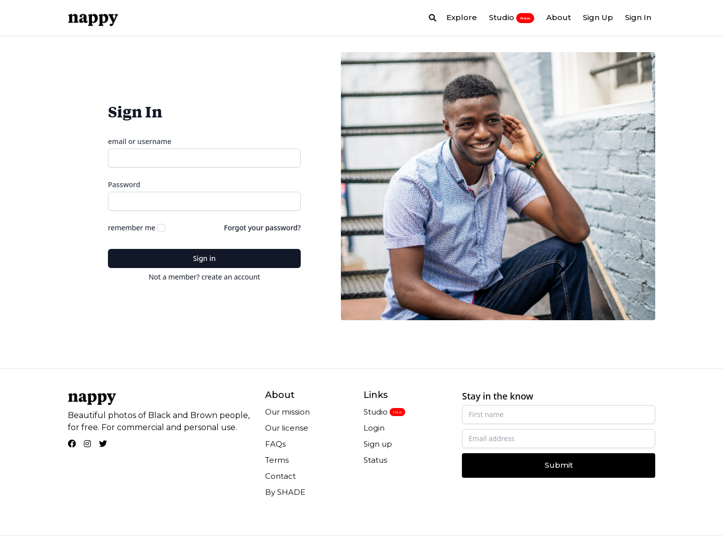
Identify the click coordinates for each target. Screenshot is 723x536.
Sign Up (598, 17)
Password (124, 184)
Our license (286, 428)
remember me (131, 227)
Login (374, 428)
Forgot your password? (262, 227)
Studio (511, 18)
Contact (280, 476)
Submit (559, 465)
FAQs (275, 444)
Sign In (638, 17)
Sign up (378, 444)
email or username (139, 141)
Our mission (287, 412)
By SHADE (285, 492)
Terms (277, 460)
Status (375, 460)
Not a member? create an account (204, 277)
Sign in (204, 258)
